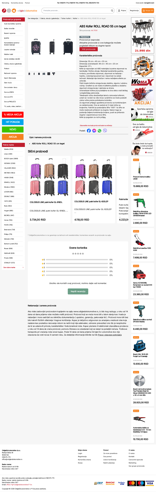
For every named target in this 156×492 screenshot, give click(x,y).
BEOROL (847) (9, 215)
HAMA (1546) (8, 177)
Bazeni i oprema (9, 33)
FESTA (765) (8, 225)
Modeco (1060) (9, 187)
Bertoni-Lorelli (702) (11, 244)
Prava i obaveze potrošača (110, 335)
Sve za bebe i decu (10, 87)
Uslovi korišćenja (109, 460)
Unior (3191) (8, 154)
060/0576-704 (94, 3)
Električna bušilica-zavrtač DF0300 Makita (142, 321)
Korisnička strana (17, 3)
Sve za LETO (8, 97)
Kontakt (131, 456)
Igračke (6, 38)
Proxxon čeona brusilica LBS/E (141, 178)
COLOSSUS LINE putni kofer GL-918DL (46, 202)
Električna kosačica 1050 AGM (142, 249)
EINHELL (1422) (9, 182)
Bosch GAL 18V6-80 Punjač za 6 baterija (140, 355)
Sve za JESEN (9, 92)
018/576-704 (73, 3)
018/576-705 (83, 3)
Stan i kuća (7, 83)
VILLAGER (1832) (10, 168)
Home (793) (8, 220)
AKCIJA (13, 136)
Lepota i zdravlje (9, 49)
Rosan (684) (8, 248)
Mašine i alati (8, 54)
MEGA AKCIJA (13, 114)
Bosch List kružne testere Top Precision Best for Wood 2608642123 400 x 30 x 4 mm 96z (142, 392)
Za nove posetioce (110, 453)
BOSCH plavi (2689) (11, 158)
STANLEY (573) (9, 263)
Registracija (82, 456)
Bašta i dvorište (9, 28)
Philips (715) (8, 234)
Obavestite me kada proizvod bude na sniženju (96, 125)
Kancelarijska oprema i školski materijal (11, 44)
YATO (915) (8, 201)
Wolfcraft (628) (9, 253)
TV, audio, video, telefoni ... (13, 106)
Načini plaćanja (109, 463)
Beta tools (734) (9, 230)
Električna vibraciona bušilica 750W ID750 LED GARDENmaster (142, 213)
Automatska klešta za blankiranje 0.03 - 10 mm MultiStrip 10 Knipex (142, 430)
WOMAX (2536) (9, 163)
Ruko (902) (8, 206)
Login (80, 453)
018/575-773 (64, 3)
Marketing (5, 3)
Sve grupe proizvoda (136, 466)
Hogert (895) (8, 211)
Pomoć (27, 3)
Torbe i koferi (66, 18)
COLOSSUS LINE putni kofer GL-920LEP (91, 201)
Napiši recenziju (78, 291)
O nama (131, 453)
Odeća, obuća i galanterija (13, 64)
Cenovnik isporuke (136, 460)
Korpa (80, 463)
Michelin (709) (9, 239)
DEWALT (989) (9, 196)
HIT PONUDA (13, 122)
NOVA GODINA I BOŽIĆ (12, 59)
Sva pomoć (107, 456)
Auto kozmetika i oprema (12, 24)
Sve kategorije (33, 18)
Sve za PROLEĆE (10, 102)
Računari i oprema (10, 73)
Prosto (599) (8, 258)
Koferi (75, 18)
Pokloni (6, 68)
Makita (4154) (8, 149)
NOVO (13, 129)
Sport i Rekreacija (10, 78)
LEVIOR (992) (8, 192)
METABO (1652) (9, 173)
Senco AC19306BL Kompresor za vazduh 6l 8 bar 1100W (142, 285)
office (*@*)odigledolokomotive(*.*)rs (19, 485)
